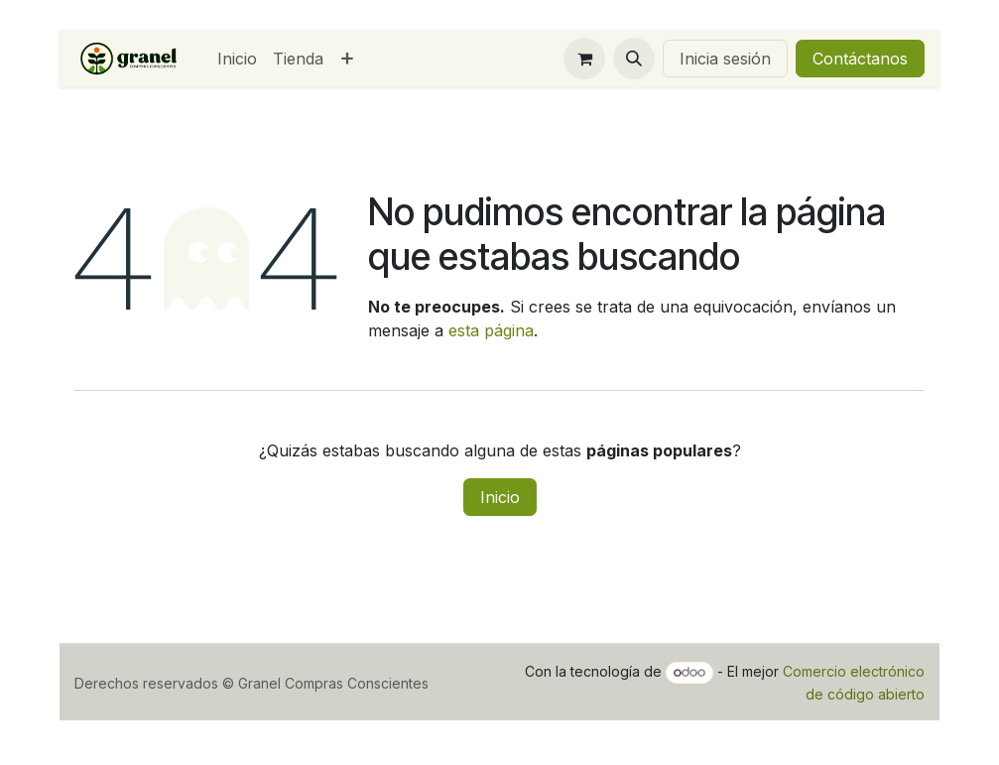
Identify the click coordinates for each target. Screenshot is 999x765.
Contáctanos (860, 58)
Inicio (500, 497)
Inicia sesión (725, 58)
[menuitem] (237, 58)
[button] (634, 58)
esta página (491, 330)
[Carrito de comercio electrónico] (584, 58)
